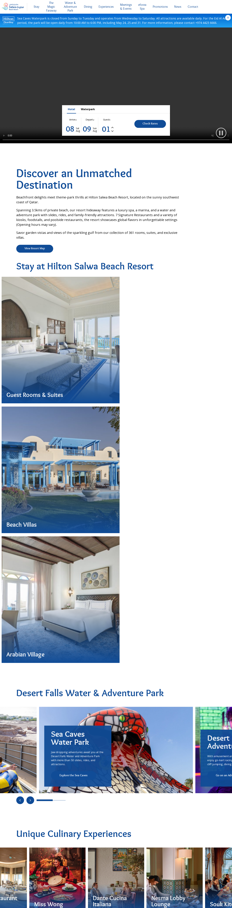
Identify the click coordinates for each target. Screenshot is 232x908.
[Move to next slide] (30, 494)
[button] (220, 132)
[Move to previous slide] (20, 494)
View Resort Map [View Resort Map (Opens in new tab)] (34, 249)
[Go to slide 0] (45, 494)
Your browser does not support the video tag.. (116, 85)
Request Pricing (136, 763)
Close (228, 17)
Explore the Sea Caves (73, 469)
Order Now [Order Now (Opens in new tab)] (31, 687)
